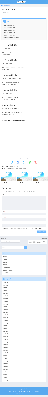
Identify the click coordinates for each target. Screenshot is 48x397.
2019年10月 (6, 379)
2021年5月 (5, 343)
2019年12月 (6, 373)
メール (4, 217)
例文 (21, 168)
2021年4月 (5, 346)
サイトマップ (31, 393)
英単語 (13, 168)
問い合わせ (15, 393)
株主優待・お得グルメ (8, 270)
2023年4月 (5, 299)
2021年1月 (5, 354)
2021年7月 (5, 337)
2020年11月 (6, 360)
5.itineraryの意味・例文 (9, 35)
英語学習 (11, 166)
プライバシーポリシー (23, 393)
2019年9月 (5, 382)
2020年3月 (5, 368)
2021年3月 (5, 349)
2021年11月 (6, 326)
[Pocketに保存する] (35, 162)
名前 (3, 211)
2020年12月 (6, 357)
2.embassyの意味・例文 (9, 27)
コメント (4, 194)
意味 (17, 168)
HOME (24, 391)
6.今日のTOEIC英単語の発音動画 (11, 37)
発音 (25, 168)
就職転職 (5, 264)
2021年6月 (5, 340)
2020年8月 (5, 365)
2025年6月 (5, 282)
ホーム (10, 393)
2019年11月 (6, 376)
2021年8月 (5, 335)
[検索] (25, 247)
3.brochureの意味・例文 (10, 30)
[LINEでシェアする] (30, 162)
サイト (3, 223)
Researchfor (24, 2)
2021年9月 (5, 332)
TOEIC (8, 168)
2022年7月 (5, 310)
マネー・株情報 (6, 267)
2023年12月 (6, 288)
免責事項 (37, 393)
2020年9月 (5, 362)
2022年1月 (5, 324)
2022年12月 (6, 304)
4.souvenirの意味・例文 (9, 32)
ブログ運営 (5, 273)
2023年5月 (5, 296)
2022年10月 (6, 307)
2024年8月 (5, 285)
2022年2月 (5, 321)
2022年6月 (5, 313)
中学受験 (5, 262)
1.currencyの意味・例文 (9, 25)
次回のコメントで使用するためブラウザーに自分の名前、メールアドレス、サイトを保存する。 (23, 228)
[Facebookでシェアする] (18, 162)
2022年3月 (5, 318)
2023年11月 (6, 290)
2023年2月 (5, 301)
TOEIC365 (16, 166)
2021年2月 (5, 351)
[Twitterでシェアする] (12, 162)
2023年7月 (5, 293)
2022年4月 (5, 315)
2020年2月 (5, 371)
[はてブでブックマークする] (24, 162)
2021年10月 (6, 329)
